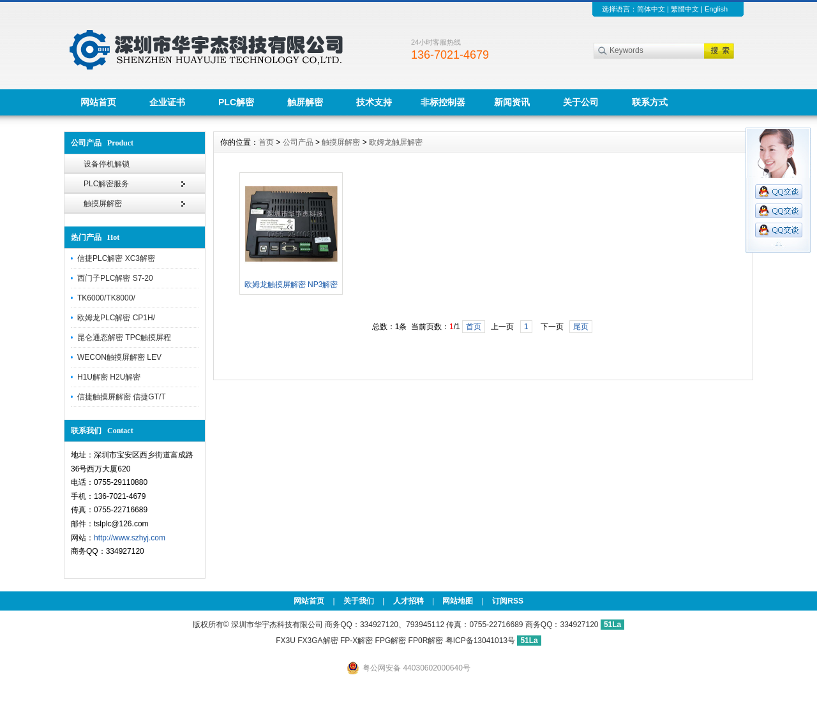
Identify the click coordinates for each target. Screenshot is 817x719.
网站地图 (457, 601)
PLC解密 (236, 102)
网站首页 (98, 102)
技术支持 (374, 102)
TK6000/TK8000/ (106, 297)
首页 (266, 142)
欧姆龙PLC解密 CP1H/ (116, 317)
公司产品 (298, 142)
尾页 (580, 326)
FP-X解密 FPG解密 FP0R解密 (391, 640)
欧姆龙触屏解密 (396, 142)
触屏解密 (305, 102)
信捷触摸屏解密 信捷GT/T (121, 396)
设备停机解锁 (107, 163)
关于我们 (358, 601)
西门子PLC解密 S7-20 (115, 278)
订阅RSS (507, 601)
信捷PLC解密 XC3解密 (116, 258)
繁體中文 (685, 9)
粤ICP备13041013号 (482, 640)
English (716, 9)
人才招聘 (408, 601)
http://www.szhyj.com (129, 537)
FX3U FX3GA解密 (307, 640)
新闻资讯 (512, 102)
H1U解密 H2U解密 (108, 377)
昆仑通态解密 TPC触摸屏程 (124, 337)
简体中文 (651, 9)
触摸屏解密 (103, 203)
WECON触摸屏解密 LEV (119, 357)
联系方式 (650, 102)
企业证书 (167, 102)
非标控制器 (443, 102)
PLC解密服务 (106, 183)
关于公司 (581, 102)
